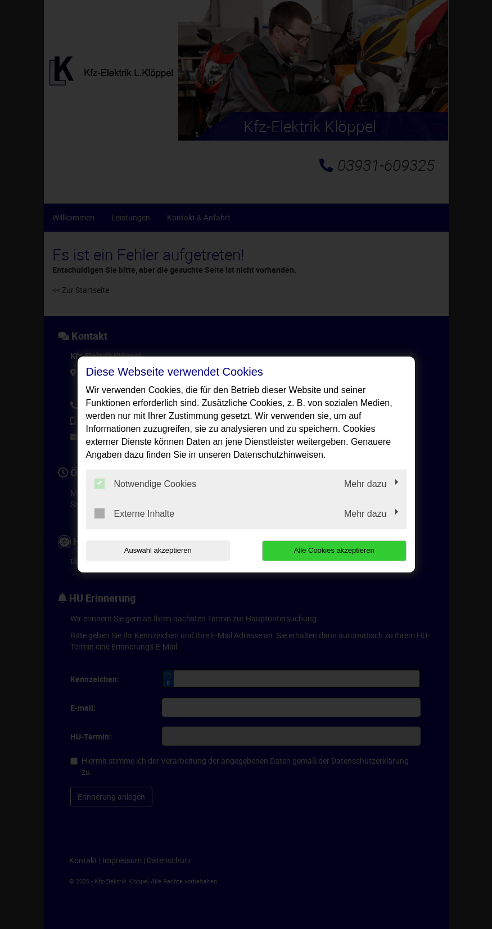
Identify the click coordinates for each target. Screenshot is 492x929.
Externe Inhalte (134, 513)
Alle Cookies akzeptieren (334, 550)
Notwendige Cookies (145, 484)
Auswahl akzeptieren (158, 550)
